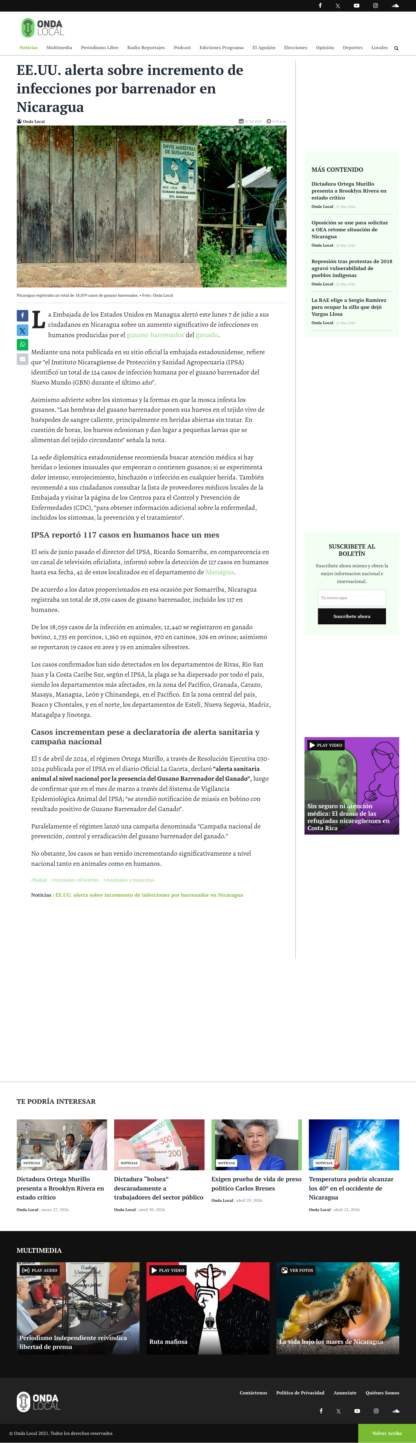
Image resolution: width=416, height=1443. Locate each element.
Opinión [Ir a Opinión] (325, 47)
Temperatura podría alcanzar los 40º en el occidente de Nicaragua (351, 1188)
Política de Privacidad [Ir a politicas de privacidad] (300, 1393)
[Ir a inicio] (43, 26)
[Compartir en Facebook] (22, 316)
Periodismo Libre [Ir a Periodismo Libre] (99, 47)
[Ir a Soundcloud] (395, 1411)
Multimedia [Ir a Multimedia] (59, 47)
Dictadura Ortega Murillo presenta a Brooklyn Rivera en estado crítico (60, 1188)
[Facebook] (320, 5)
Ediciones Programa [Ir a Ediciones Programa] (222, 47)
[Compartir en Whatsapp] (22, 345)
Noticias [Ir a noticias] (41, 895)
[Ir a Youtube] (356, 5)
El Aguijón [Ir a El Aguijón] (263, 47)
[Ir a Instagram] (375, 5)
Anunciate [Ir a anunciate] (345, 1393)
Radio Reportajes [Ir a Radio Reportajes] (146, 47)
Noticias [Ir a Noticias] (29, 47)
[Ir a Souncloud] (395, 5)
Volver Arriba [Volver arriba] (387, 1433)
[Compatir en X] (22, 330)
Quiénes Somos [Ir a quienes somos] (382, 1393)
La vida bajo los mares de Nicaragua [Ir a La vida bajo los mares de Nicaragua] (331, 1342)
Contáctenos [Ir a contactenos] (253, 1393)
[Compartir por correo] (22, 359)
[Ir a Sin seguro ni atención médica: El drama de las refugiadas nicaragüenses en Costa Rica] (351, 785)
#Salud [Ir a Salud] (39, 879)
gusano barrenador (155, 334)
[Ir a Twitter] (338, 6)
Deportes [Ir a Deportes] (353, 47)
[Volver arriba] (385, 1433)
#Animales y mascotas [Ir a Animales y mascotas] (129, 879)
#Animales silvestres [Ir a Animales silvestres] (75, 879)
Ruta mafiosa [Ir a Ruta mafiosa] (168, 1342)
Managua (219, 572)
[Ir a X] (339, 1411)
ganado (207, 334)
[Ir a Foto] (152, 206)
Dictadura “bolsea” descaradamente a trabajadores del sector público (158, 1188)
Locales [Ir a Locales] (380, 47)
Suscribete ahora (351, 616)
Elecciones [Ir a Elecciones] (295, 47)
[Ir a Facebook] (321, 1411)
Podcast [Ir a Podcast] (182, 47)
